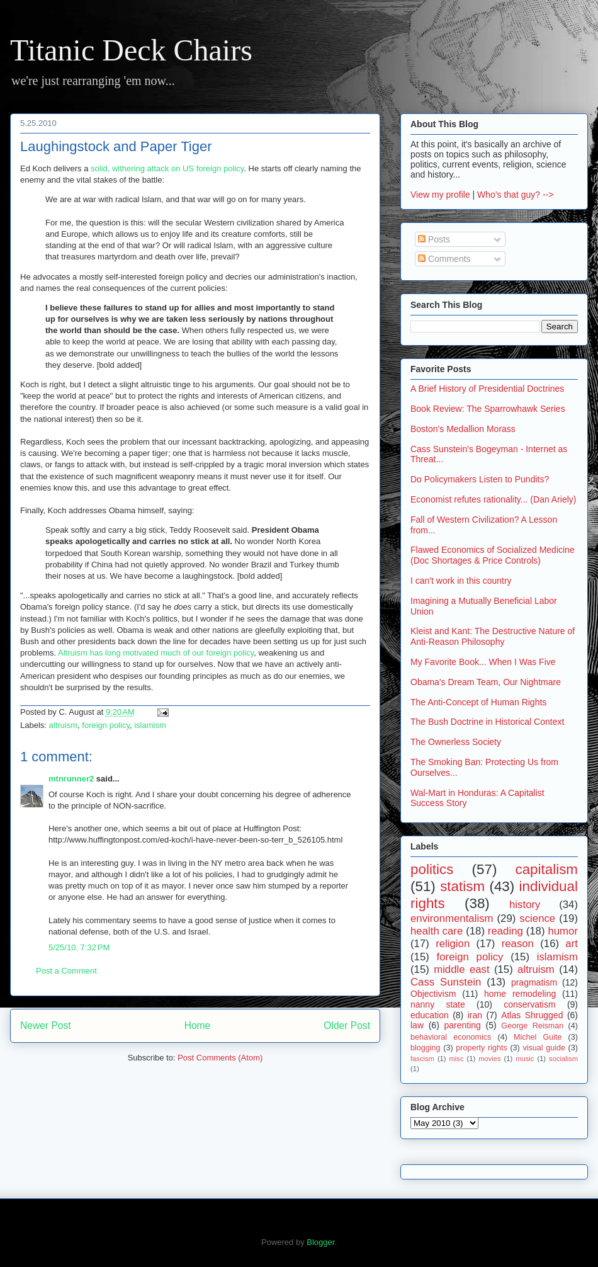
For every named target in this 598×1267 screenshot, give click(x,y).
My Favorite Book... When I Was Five (483, 662)
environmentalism (452, 918)
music (525, 1058)
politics (431, 869)
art (571, 944)
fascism (422, 1058)
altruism (63, 725)
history (524, 905)
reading (505, 931)
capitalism (546, 869)
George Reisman (532, 1025)
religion (453, 944)
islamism (150, 725)
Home (197, 1025)
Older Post (347, 1025)
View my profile (440, 195)
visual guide (543, 1047)
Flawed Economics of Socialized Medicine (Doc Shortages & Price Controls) (492, 555)
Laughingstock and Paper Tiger (116, 146)
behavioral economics (450, 1037)
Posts (434, 239)
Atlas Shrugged (532, 1015)
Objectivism (433, 994)
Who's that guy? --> (515, 195)
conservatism (529, 1004)
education (429, 1015)
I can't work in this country (461, 581)
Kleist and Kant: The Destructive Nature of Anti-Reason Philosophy (492, 636)
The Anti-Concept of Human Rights (478, 702)
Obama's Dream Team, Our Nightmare (485, 682)
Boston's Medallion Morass (463, 429)
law (417, 1025)
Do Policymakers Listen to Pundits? (479, 479)
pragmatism (534, 982)
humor (563, 931)
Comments (444, 259)
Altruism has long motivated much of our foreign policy (156, 652)
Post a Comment (66, 970)
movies (489, 1058)
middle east (461, 969)
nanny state (437, 1004)
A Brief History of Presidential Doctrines (487, 389)
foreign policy (106, 725)
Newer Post (45, 1025)
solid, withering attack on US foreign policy (167, 168)
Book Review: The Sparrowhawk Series (487, 409)
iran (475, 1015)
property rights (481, 1047)
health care (436, 931)
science (537, 918)
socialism (563, 1058)
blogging (425, 1047)
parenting (462, 1025)
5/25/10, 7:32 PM (79, 947)
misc (456, 1058)
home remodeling (520, 994)
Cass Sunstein (445, 982)
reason (518, 944)
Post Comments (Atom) (220, 1057)
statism (462, 886)
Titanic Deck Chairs (131, 50)
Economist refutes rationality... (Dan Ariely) (493, 499)
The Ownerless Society (455, 742)
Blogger (320, 1242)
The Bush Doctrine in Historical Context (487, 722)
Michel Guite (538, 1037)
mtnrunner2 (71, 778)
